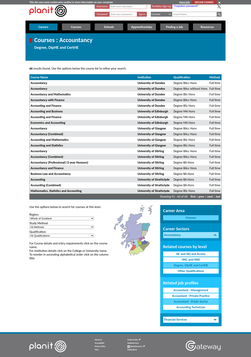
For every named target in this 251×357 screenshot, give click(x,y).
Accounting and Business (47, 111)
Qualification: (37, 232)
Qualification (182, 77)
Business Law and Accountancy (51, 174)
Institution (144, 77)
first (193, 196)
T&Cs (97, 350)
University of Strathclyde (153, 179)
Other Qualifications (191, 271)
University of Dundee (151, 83)
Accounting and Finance (46, 106)
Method (214, 77)
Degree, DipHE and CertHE (191, 265)
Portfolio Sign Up (161, 6)
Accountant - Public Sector (191, 301)
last (218, 196)
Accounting (38, 179)
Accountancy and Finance (47, 168)
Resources (207, 27)
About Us (98, 340)
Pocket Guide (134, 340)
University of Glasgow (151, 128)
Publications (132, 350)
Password (102, 14)
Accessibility (99, 343)
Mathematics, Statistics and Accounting (56, 191)
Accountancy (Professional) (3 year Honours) (59, 162)
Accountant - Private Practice (191, 296)
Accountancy (39, 83)
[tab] (191, 235)
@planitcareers (136, 346)
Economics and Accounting (48, 123)
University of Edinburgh (152, 111)
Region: (34, 214)
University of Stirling (150, 151)
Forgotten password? (186, 6)
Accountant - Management (191, 290)
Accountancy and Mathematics (51, 94)
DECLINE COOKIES (204, 2)
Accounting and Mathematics (50, 140)
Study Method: (38, 223)
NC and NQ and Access (191, 254)
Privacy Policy (100, 346)
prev (201, 196)
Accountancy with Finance (48, 100)
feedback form (133, 343)
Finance (191, 218)
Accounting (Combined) (46, 185)
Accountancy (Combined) (47, 134)
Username (102, 6)
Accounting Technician (190, 307)
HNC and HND (191, 259)
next (210, 196)
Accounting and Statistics (47, 145)
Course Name (39, 77)
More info (184, 2)
